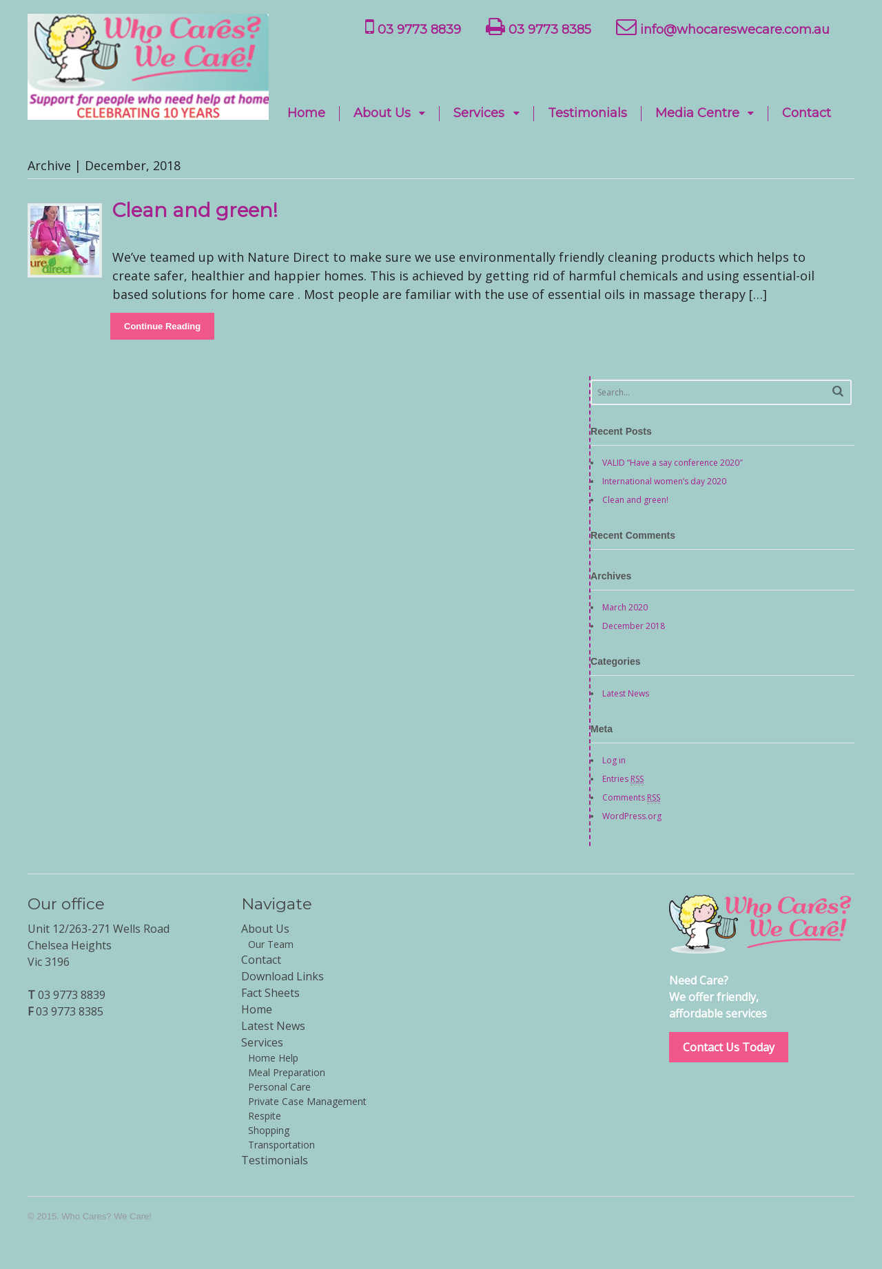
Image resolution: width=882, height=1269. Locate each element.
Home (306, 113)
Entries (623, 779)
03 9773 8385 (538, 27)
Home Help (273, 1057)
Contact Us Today (729, 1047)
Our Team (271, 944)
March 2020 (625, 607)
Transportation (281, 1144)
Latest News (625, 693)
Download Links (282, 976)
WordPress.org (632, 816)
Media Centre (697, 113)
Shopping (268, 1130)
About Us (382, 113)
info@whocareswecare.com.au (723, 27)
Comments (631, 798)
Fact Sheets (270, 992)
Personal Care (279, 1086)
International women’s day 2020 (664, 481)
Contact (806, 113)
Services (478, 113)
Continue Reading (162, 326)
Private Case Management (307, 1101)
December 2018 (633, 626)
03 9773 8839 (413, 27)
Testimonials (587, 113)
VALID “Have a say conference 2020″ (672, 462)
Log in (614, 760)
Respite (264, 1115)
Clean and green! (195, 210)
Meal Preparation (286, 1072)
